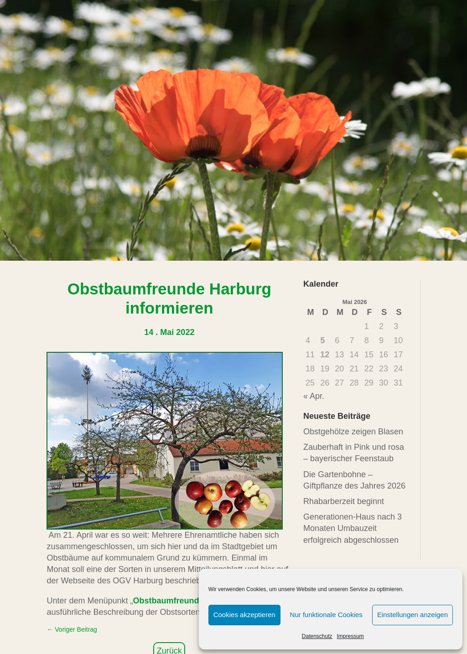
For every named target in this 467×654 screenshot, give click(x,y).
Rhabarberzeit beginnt (343, 501)
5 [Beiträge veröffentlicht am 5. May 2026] (322, 340)
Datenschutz (317, 636)
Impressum (350, 636)
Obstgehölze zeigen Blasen (353, 431)
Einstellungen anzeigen (412, 614)
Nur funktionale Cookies (326, 614)
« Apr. (313, 396)
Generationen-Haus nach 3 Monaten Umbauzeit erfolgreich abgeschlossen (352, 528)
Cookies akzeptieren (244, 614)
